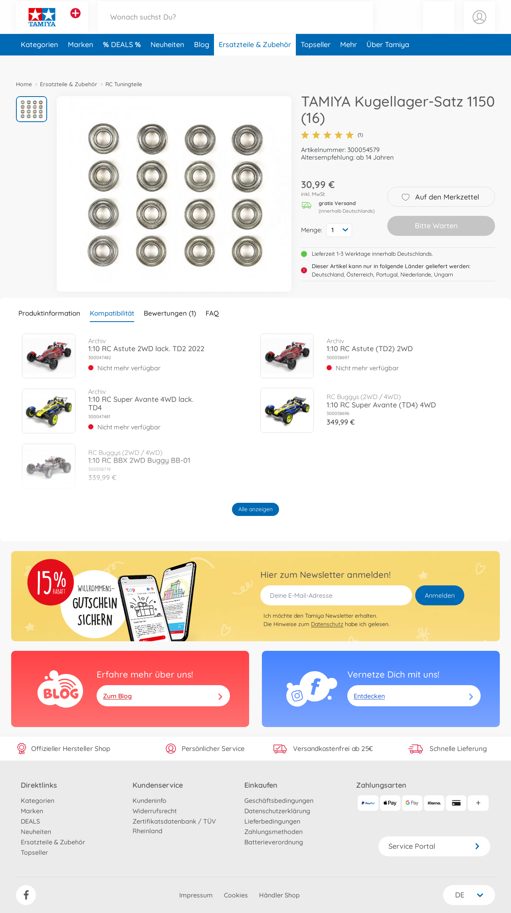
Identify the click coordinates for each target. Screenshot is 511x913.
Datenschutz (327, 624)
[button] (438, 25)
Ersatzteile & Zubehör (255, 61)
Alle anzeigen (255, 509)
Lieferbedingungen (272, 821)
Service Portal (434, 846)
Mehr (348, 61)
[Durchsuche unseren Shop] (235, 25)
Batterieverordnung (273, 842)
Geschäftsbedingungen (278, 800)
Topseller (316, 61)
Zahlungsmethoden (273, 832)
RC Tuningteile (123, 84)
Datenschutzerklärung (277, 811)
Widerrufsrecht (155, 811)
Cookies (236, 895)
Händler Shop (279, 895)
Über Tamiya (387, 61)
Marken (80, 61)
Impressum (196, 895)
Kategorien (39, 61)
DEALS (123, 61)
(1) (332, 135)
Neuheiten (167, 61)
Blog (201, 61)
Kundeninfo (149, 800)
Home (24, 84)
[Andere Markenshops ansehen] (75, 21)
